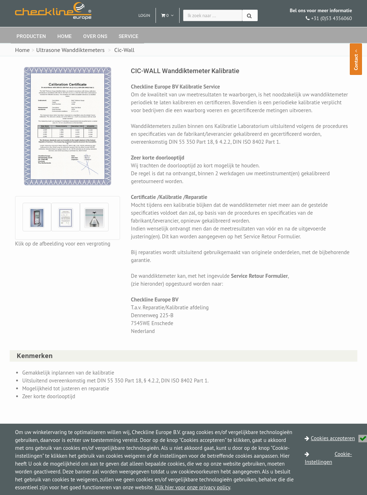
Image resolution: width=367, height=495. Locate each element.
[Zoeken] (250, 15)
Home (64, 36)
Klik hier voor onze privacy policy (192, 487)
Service (128, 36)
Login (144, 15)
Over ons (95, 36)
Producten (31, 36)
